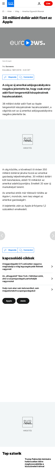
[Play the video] (27, 42)
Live (48, 3)
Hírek (9, 11)
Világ (17, 11)
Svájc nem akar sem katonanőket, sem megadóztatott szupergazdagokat (20, 289)
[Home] (3, 11)
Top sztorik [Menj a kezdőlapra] (11, 453)
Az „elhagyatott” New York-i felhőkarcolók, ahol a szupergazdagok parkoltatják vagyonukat (22, 278)
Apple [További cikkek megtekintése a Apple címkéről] (9, 300)
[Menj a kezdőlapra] (10, 3)
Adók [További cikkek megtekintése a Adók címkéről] (23, 300)
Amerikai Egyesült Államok (33, 11)
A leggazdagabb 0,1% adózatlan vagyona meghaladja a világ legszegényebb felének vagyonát (22, 266)
